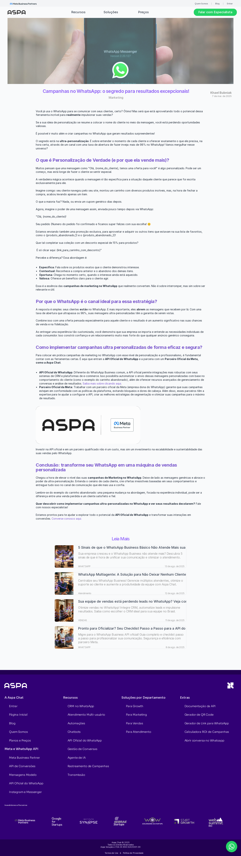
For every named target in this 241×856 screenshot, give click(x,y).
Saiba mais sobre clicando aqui (102, 383)
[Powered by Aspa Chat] (239, 854)
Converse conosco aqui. (67, 518)
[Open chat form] (231, 846)
